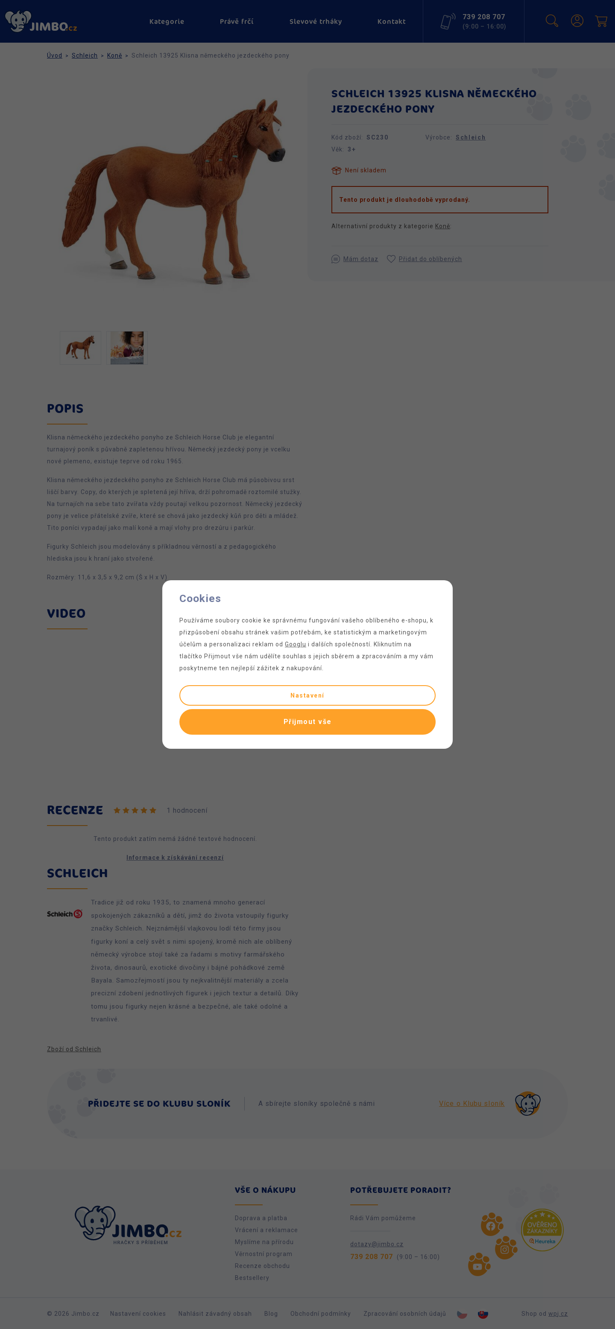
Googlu (295, 644)
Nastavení (307, 695)
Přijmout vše (308, 722)
